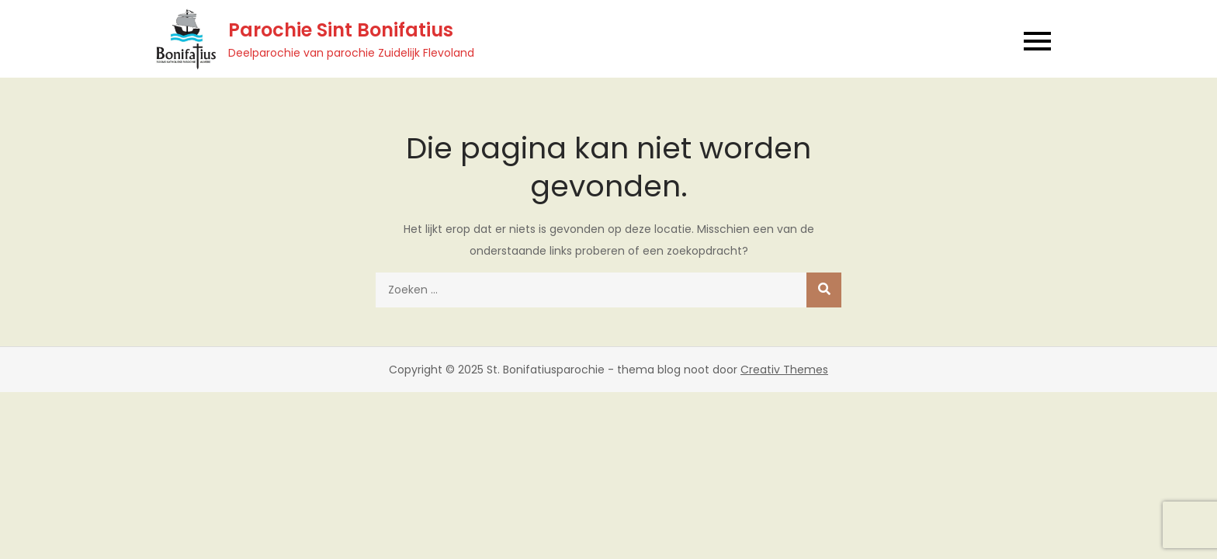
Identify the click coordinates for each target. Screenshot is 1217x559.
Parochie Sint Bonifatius (340, 30)
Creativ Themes (784, 369)
